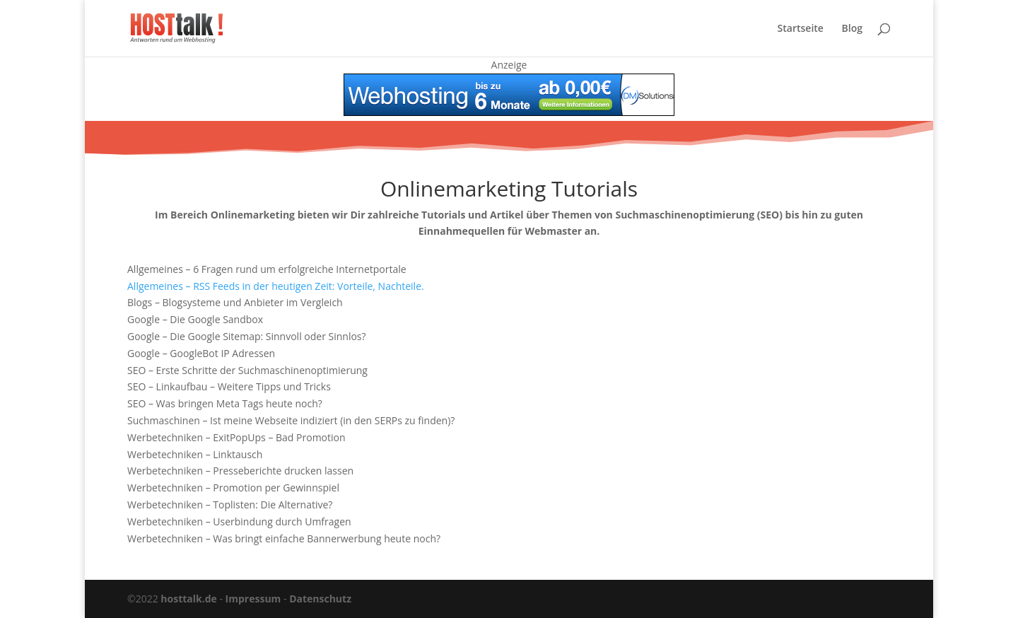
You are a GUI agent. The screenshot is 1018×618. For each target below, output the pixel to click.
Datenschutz (320, 598)
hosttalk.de (188, 598)
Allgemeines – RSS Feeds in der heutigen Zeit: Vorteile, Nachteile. (275, 286)
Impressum (253, 598)
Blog (852, 29)
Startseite (801, 29)
